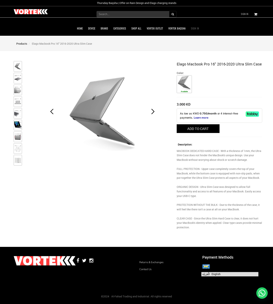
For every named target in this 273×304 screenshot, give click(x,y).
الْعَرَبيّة (206, 274)
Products (21, 43)
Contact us (145, 269)
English (216, 274)
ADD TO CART (198, 128)
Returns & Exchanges (151, 262)
